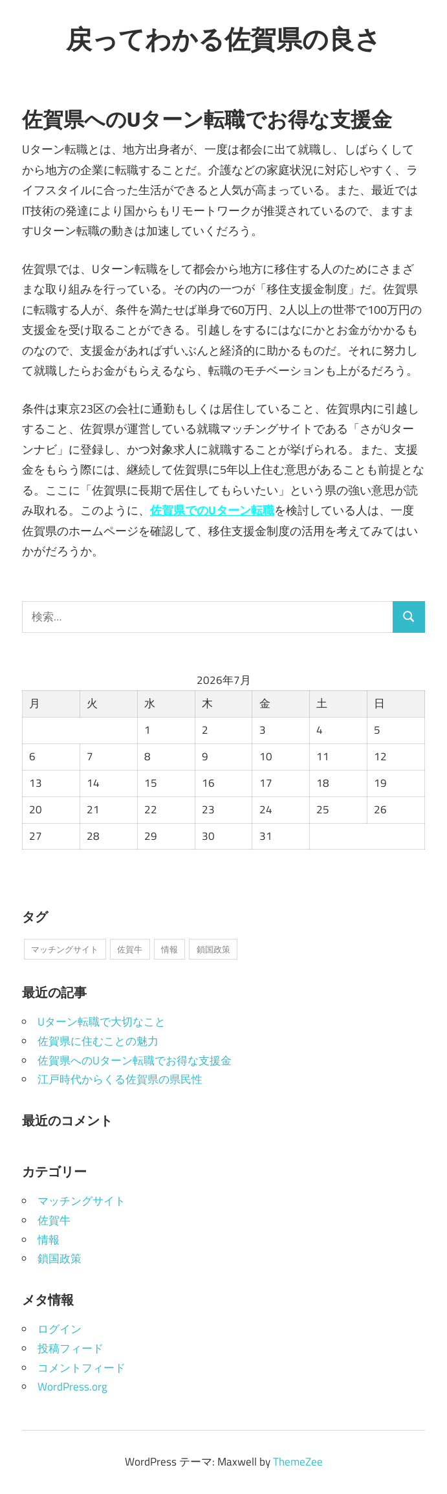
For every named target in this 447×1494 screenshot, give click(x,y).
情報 (49, 1239)
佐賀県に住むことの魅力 (98, 1041)
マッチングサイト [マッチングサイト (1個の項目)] (64, 949)
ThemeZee (298, 1461)
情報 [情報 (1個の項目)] (169, 949)
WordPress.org (72, 1386)
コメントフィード (81, 1367)
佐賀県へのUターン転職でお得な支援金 (135, 1060)
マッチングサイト (81, 1200)
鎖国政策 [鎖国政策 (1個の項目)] (213, 949)
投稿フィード (71, 1348)
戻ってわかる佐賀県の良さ (223, 39)
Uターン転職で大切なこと (102, 1021)
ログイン (60, 1329)
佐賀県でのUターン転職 (212, 510)
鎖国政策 (60, 1258)
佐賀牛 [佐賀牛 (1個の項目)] (129, 949)
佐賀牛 (54, 1220)
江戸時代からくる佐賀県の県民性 (120, 1079)
